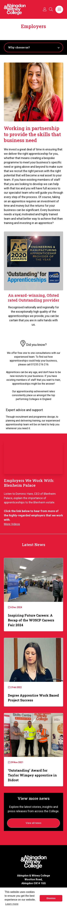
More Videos (12, 524)
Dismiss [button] (51, 898)
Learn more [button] (11, 904)
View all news (33, 823)
